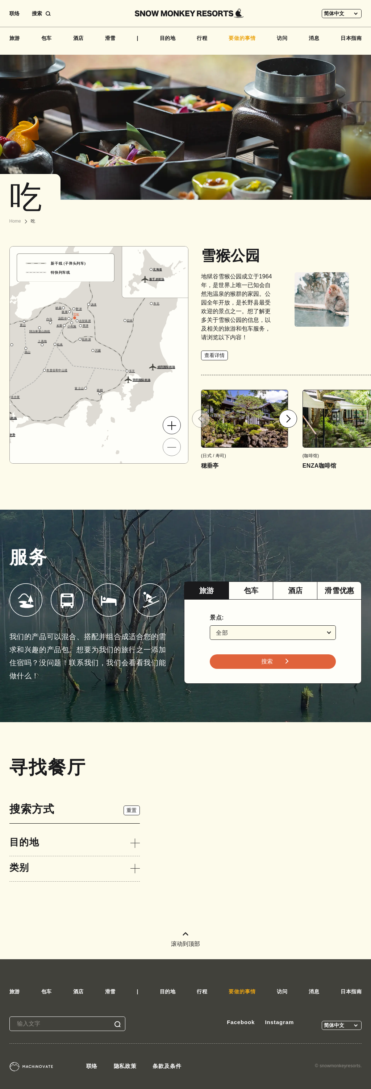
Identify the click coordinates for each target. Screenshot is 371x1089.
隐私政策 (125, 1066)
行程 (202, 38)
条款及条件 (167, 1066)
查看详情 (214, 355)
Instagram (279, 1022)
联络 (14, 13)
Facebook (241, 1022)
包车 (46, 38)
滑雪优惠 (339, 591)
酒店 (78, 38)
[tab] (206, 591)
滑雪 (110, 38)
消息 (314, 38)
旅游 (14, 38)
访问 (282, 38)
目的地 (168, 38)
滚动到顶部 (185, 939)
